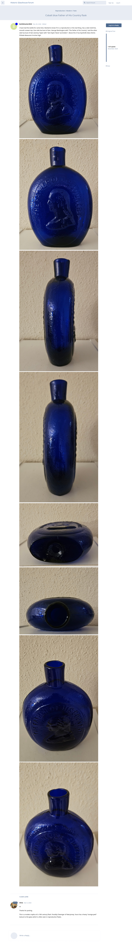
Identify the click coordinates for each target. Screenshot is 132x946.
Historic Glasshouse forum (22, 2)
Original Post (110, 31)
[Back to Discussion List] (3, 3)
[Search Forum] (94, 3)
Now (108, 66)
